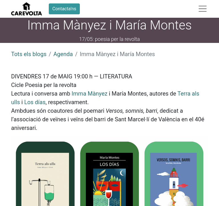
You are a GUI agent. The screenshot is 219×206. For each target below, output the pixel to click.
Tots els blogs (28, 54)
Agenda (63, 54)
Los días (35, 102)
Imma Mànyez (90, 93)
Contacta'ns (64, 8)
